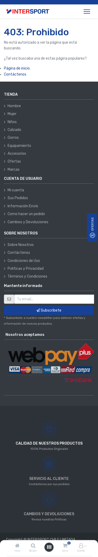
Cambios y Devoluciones (28, 222)
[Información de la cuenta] (81, 546)
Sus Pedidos (18, 198)
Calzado (14, 130)
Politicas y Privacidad (26, 268)
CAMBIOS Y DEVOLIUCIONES (49, 514)
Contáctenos (15, 74)
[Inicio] (17, 546)
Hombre (14, 106)
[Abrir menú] (49, 547)
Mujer (12, 114)
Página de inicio (17, 68)
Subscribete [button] (48, 310)
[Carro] (65, 546)
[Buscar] (33, 546)
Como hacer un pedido (26, 214)
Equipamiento (19, 145)
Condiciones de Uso (24, 261)
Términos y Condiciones (27, 276)
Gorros (13, 137)
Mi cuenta (16, 190)
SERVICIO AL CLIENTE (49, 478)
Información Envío (23, 206)
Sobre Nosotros (21, 245)
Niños (12, 122)
